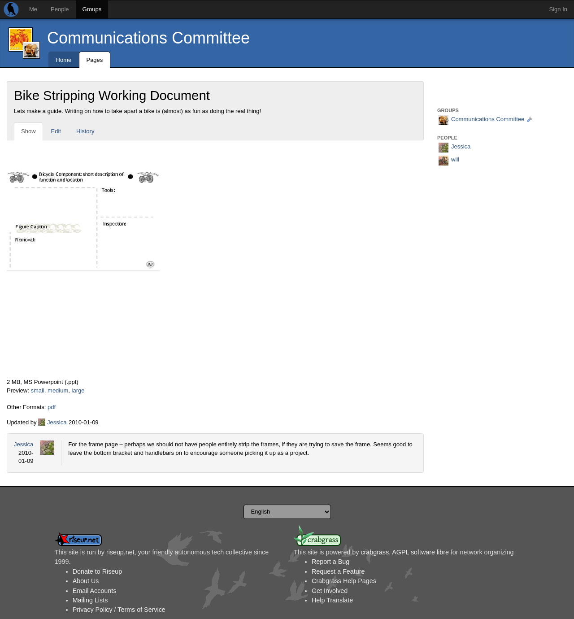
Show (28, 131)
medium (58, 390)
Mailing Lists (90, 600)
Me (33, 9)
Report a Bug (330, 561)
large (78, 390)
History (85, 131)
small (37, 390)
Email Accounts (95, 590)
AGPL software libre (420, 552)
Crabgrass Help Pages (344, 580)
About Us (86, 580)
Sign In (558, 9)
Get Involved (330, 590)
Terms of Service (141, 609)
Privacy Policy (93, 609)
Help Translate (332, 600)
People (60, 9)
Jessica (56, 422)
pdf (52, 407)
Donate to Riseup (97, 571)
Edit (56, 131)
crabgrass (375, 552)
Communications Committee (148, 38)
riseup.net (120, 552)
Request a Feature (338, 571)
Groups (92, 9)
